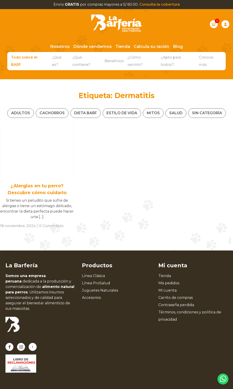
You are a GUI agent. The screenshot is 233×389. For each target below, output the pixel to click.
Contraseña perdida (176, 305)
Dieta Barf (85, 113)
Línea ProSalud (96, 283)
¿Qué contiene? (81, 61)
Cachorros (52, 113)
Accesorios (91, 297)
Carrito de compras (175, 297)
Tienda (122, 46)
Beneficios (114, 61)
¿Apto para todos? (171, 61)
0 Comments (51, 226)
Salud (175, 113)
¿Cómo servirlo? (135, 61)
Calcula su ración (151, 46)
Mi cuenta (167, 290)
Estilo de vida (121, 113)
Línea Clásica (93, 276)
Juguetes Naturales (100, 290)
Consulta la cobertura (159, 4)
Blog (178, 46)
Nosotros (60, 46)
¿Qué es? (56, 61)
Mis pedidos (168, 283)
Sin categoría (207, 113)
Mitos (153, 113)
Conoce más (206, 61)
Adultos (20, 113)
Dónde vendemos (92, 46)
